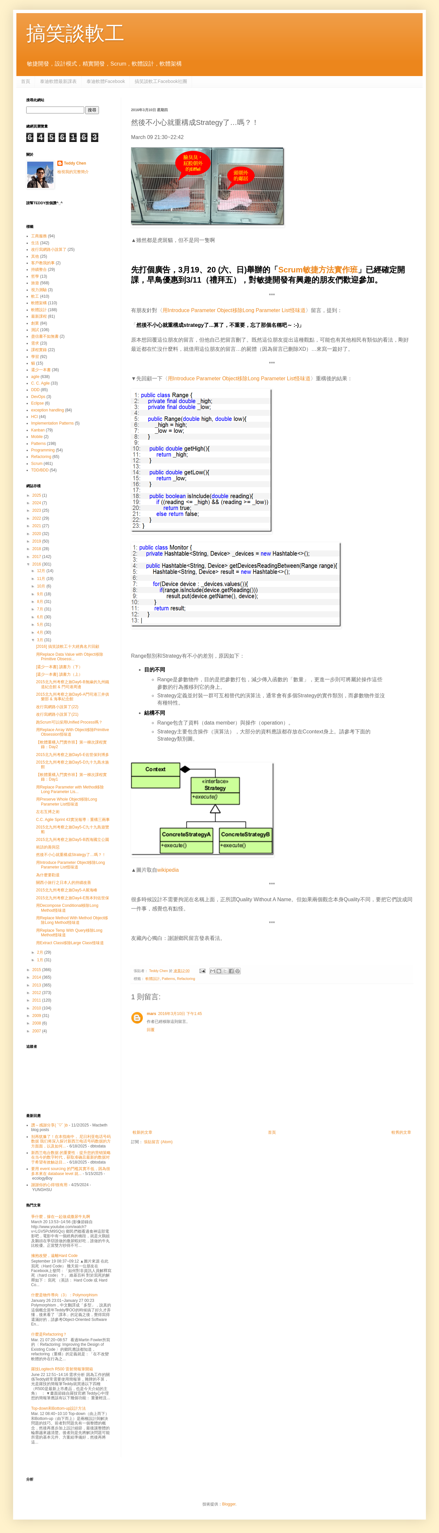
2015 (37, 969)
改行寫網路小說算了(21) (57, 714)
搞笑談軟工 (75, 33)
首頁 (25, 81)
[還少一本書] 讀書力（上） (59, 674)
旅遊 (35, 283)
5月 (40, 624)
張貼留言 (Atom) (158, 1142)
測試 (35, 330)
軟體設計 (152, 979)
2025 (37, 495)
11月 (42, 578)
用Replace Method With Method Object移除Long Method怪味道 (72, 920)
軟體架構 (39, 303)
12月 (42, 570)
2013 (37, 985)
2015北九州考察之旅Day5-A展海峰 (66, 890)
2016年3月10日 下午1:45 (180, 1013)
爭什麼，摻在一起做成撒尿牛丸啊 (60, 1216)
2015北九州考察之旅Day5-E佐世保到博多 (72, 754)
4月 (40, 632)
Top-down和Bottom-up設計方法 (58, 1408)
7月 (40, 609)
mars (151, 1013)
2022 (37, 518)
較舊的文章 (401, 1132)
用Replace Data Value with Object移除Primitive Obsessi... (69, 656)
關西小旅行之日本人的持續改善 (63, 882)
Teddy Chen (75, 163)
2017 (37, 556)
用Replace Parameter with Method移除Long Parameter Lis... (70, 789)
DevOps (38, 396)
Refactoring (186, 979)
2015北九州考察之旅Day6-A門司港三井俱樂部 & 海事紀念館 (72, 696)
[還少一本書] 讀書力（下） (59, 667)
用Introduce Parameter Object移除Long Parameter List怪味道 (234, 310)
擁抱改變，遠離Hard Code (54, 1255)
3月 (40, 640)
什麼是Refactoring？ (49, 1334)
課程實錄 (39, 350)
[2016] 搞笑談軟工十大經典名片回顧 (67, 646)
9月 (40, 594)
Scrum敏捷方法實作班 (318, 269)
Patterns (168, 979)
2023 (37, 510)
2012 (37, 992)
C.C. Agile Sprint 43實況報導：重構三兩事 (73, 819)
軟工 (35, 296)
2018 (37, 549)
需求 (35, 343)
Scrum (37, 463)
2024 (37, 503)
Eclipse (37, 403)
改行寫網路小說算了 (49, 249)
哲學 (35, 276)
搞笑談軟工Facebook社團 (161, 81)
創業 (35, 323)
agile (35, 376)
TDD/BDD (39, 470)
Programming (43, 450)
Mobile (37, 436)
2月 (40, 952)
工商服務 (39, 236)
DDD (35, 390)
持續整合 (39, 269)
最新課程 (39, 316)
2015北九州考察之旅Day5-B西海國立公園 (72, 839)
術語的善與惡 (48, 847)
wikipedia (168, 870)
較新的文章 (142, 1132)
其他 (35, 256)
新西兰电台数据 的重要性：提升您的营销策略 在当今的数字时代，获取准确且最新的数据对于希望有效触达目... (71, 1157)
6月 (40, 617)
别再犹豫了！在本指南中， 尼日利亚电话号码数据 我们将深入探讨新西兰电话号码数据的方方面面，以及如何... (71, 1141)
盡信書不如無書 (45, 336)
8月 (40, 601)
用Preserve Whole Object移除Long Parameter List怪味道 (66, 801)
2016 (37, 564)
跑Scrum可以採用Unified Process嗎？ (69, 722)
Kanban (38, 430)
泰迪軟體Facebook (105, 81)
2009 (37, 1015)
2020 (37, 533)
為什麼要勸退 (48, 875)
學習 (35, 356)
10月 (42, 586)
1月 (40, 960)
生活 (35, 243)
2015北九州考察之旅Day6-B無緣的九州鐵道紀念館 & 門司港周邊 (72, 684)
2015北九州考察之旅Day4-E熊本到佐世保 (72, 898)
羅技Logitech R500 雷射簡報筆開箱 (62, 1369)
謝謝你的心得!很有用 (49, 1185)
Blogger (229, 1504)
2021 (37, 526)
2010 (37, 1008)
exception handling (47, 410)
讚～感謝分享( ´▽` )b (49, 1125)
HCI (34, 416)
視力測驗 (39, 290)
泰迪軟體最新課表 (58, 81)
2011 (37, 1000)
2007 (37, 1031)
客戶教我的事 (43, 263)
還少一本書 (41, 370)
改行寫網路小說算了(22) (57, 707)
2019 (37, 541)
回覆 (151, 1029)
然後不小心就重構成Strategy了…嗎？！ (71, 854)
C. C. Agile (40, 383)
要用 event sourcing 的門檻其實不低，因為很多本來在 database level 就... (70, 1171)
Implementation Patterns (52, 423)
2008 (37, 1023)
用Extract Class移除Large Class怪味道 (70, 943)
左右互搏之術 (48, 811)
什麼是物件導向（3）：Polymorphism (64, 1295)
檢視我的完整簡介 (73, 171)
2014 (37, 977)
